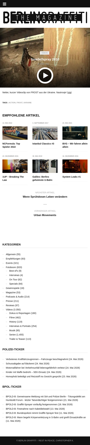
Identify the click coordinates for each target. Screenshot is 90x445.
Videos (45, 53)
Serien (12, 334)
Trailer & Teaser (17, 339)
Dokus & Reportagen (19, 313)
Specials (13, 283)
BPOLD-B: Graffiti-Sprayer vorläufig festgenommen (31, 404)
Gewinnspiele (12, 288)
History (12, 321)
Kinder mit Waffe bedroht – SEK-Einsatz (26, 372)
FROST (19, 103)
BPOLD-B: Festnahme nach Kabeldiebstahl (27, 409)
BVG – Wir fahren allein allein (75, 145)
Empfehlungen (13, 258)
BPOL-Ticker (11, 386)
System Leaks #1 (71, 176)
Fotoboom (11, 267)
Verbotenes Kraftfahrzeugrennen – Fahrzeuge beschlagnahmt (37, 359)
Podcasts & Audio (15, 296)
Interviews (14, 275)
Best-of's (13, 271)
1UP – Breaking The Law (13, 178)
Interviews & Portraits (20, 326)
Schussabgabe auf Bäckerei (20, 363)
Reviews (10, 305)
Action (12, 103)
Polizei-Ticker (13, 349)
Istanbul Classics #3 (43, 143)
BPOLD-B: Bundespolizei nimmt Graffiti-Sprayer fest (32, 413)
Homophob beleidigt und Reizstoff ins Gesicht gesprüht (33, 376)
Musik (12, 330)
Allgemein (11, 254)
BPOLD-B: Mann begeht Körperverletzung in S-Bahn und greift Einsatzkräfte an (46, 417)
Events (9, 263)
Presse (9, 301)
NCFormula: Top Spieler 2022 (11, 145)
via (69, 92)
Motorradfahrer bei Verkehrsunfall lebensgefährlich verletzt (35, 367)
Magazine (11, 292)
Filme (12, 317)
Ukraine (28, 103)
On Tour (13, 279)
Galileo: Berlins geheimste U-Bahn (42, 178)
